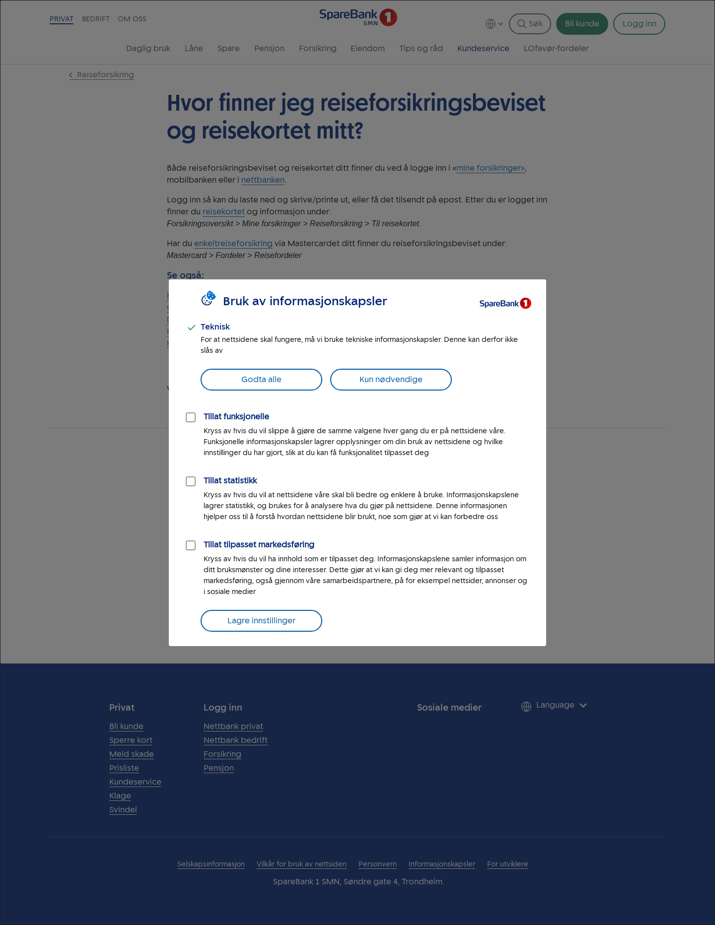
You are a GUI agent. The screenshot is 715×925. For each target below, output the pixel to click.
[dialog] (357, 462)
